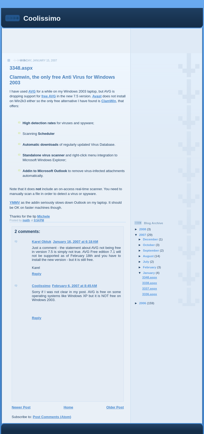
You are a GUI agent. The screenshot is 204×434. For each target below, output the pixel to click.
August (149, 256)
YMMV (15, 203)
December (151, 239)
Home (68, 407)
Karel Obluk (41, 242)
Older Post (115, 407)
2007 (143, 234)
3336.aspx (149, 294)
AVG (32, 91)
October (149, 245)
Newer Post (21, 407)
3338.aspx (149, 283)
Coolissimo (42, 18)
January (149, 272)
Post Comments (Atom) (52, 417)
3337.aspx (149, 288)
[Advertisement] (102, 40)
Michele (43, 216)
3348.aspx (149, 277)
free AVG (48, 96)
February (150, 267)
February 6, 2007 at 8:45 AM (74, 286)
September (151, 250)
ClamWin (108, 101)
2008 (143, 229)
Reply (36, 274)
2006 (143, 303)
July (146, 261)
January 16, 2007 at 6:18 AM (75, 242)
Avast (96, 96)
